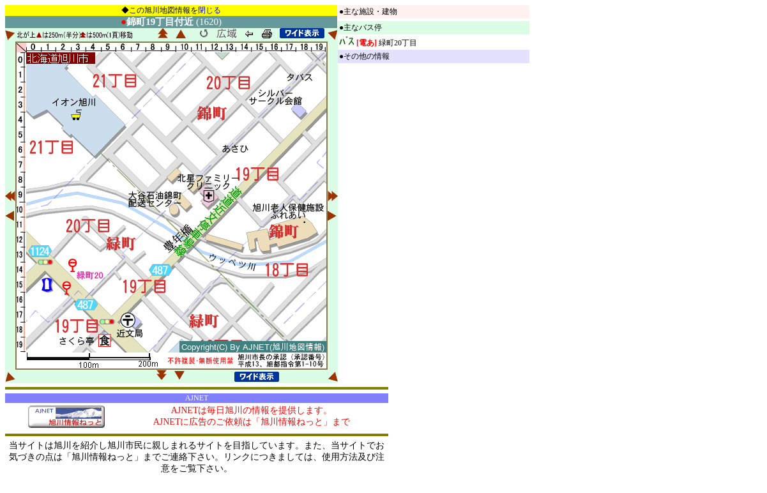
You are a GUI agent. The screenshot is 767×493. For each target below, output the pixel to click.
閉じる (209, 10)
